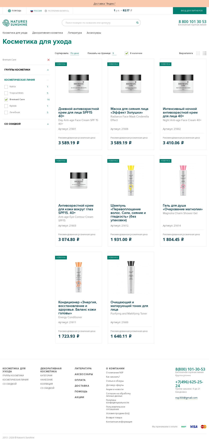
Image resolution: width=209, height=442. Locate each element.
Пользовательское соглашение (115, 408)
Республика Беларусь (58, 11)
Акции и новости (114, 389)
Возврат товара (114, 417)
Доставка (82, 385)
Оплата (80, 380)
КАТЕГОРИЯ (46, 375)
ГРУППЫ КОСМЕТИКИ (13, 375)
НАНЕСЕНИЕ (46, 379)
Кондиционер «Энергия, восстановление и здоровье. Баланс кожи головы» (78, 310)
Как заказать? (113, 376)
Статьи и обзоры (115, 380)
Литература (75, 32)
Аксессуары (94, 32)
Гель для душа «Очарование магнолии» (183, 209)
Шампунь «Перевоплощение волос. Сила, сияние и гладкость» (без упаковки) (131, 213)
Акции (79, 397)
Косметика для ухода (15, 32)
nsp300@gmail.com (186, 397)
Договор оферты (115, 385)
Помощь (16, 10)
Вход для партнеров (191, 10)
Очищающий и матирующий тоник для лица (131, 308)
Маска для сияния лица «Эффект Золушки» (131, 114)
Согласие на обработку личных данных (118, 394)
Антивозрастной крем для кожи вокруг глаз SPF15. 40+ (78, 213)
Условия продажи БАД (117, 413)
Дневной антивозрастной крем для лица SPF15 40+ (78, 116)
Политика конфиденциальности (117, 401)
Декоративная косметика (47, 32)
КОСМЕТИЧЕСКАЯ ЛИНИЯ (15, 379)
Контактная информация (119, 421)
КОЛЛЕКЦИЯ (46, 383)
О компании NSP (114, 372)
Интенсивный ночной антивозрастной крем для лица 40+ (183, 114)
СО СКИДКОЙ (10, 383)
